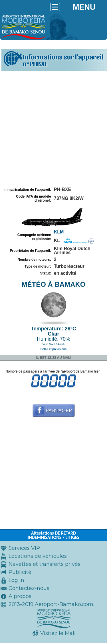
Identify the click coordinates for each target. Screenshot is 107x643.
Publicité (20, 572)
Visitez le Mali (58, 633)
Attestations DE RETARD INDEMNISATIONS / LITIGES (53, 535)
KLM (59, 231)
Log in (16, 580)
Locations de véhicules (38, 556)
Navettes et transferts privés (44, 564)
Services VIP (24, 548)
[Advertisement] (53, 129)
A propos (20, 596)
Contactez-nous (29, 588)
